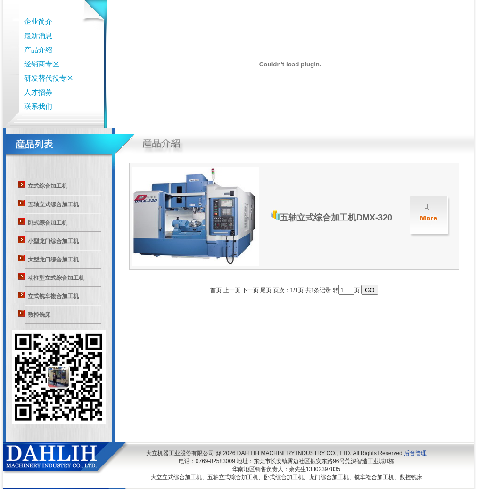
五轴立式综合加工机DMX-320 (331, 217)
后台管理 (415, 453)
